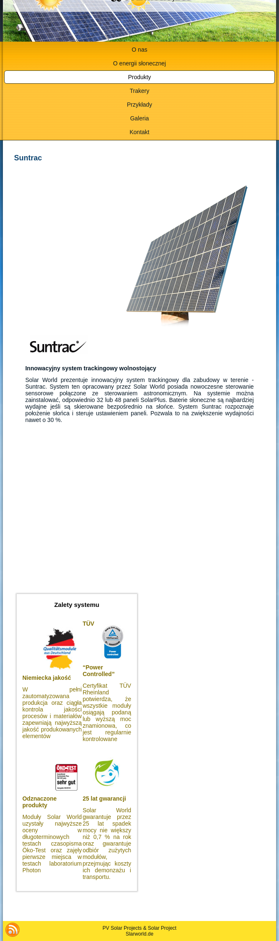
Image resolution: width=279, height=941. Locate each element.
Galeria (139, 118)
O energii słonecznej (139, 63)
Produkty (139, 77)
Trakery (139, 90)
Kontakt (139, 132)
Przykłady (139, 104)
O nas (139, 49)
